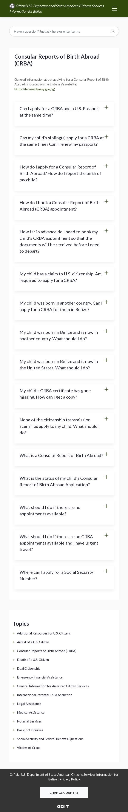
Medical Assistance (31, 712)
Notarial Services (29, 721)
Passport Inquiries (30, 730)
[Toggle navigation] (114, 9)
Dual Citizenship (28, 668)
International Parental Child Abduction (44, 695)
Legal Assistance (29, 704)
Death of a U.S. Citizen (33, 660)
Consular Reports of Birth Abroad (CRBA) (46, 651)
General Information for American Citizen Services (53, 686)
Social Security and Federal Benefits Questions (50, 739)
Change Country (64, 792)
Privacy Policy (69, 779)
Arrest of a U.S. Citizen (33, 642)
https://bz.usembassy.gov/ (33, 89)
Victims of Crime (28, 748)
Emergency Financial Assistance (40, 677)
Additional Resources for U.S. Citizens (44, 633)
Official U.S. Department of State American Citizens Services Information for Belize (56, 8)
